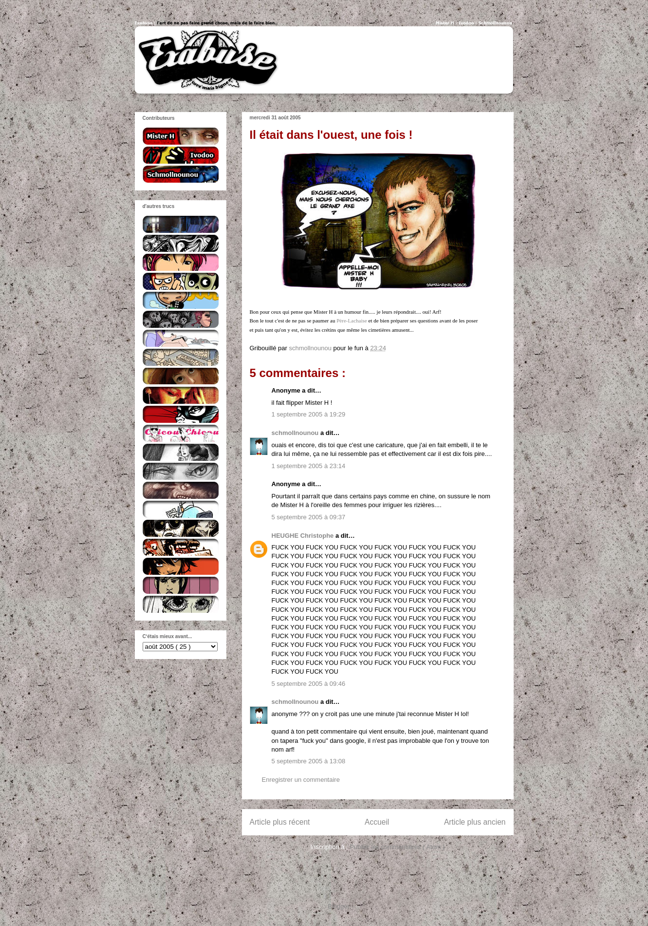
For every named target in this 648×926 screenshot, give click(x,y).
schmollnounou (296, 432)
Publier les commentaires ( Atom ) (397, 846)
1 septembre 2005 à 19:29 (309, 414)
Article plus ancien (475, 822)
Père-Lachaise (351, 320)
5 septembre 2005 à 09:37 (309, 517)
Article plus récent (280, 822)
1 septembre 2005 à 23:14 (309, 466)
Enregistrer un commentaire (301, 779)
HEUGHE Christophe (303, 535)
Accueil (377, 822)
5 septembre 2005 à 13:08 (309, 761)
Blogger (338, 906)
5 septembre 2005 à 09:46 (309, 683)
